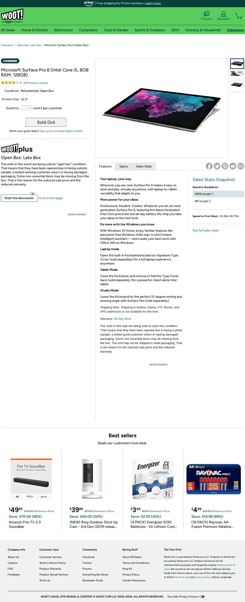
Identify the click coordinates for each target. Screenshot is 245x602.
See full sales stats (206, 230)
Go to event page (50, 198)
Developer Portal (92, 580)
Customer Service (50, 557)
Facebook (88, 557)
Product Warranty (50, 568)
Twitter (87, 562)
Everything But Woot (95, 574)
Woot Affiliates (132, 557)
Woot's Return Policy (52, 562)
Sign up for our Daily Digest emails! (61, 131)
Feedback (14, 574)
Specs (123, 166)
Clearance (7, 45)
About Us (13, 557)
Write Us (44, 580)
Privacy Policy (130, 574)
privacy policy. (202, 577)
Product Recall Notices (53, 574)
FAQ (10, 568)
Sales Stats (144, 166)
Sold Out (46, 122)
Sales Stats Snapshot (214, 179)
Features (105, 166)
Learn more (153, 3)
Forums (206, 16)
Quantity (12, 108)
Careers (12, 562)
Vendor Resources (133, 580)
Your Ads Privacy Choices (183, 596)
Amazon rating (35, 82)
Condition (12, 91)
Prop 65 (127, 568)
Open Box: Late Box (29, 45)
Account (223, 16)
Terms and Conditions (136, 562)
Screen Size (10, 99)
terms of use (182, 577)
